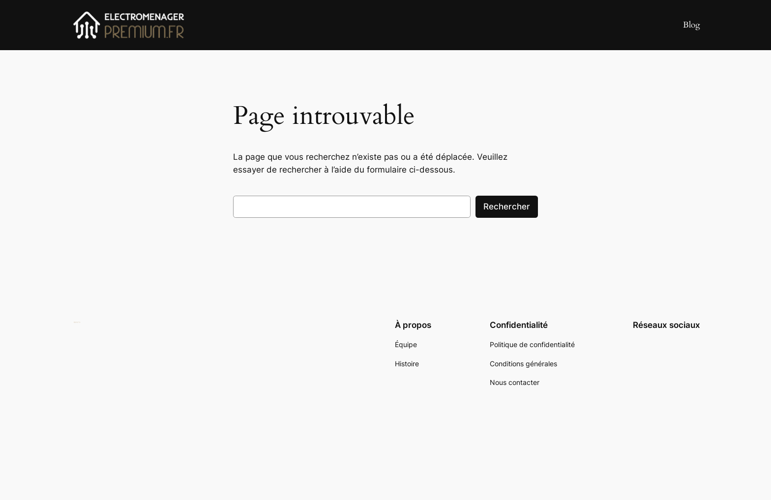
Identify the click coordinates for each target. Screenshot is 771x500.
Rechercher (506, 206)
